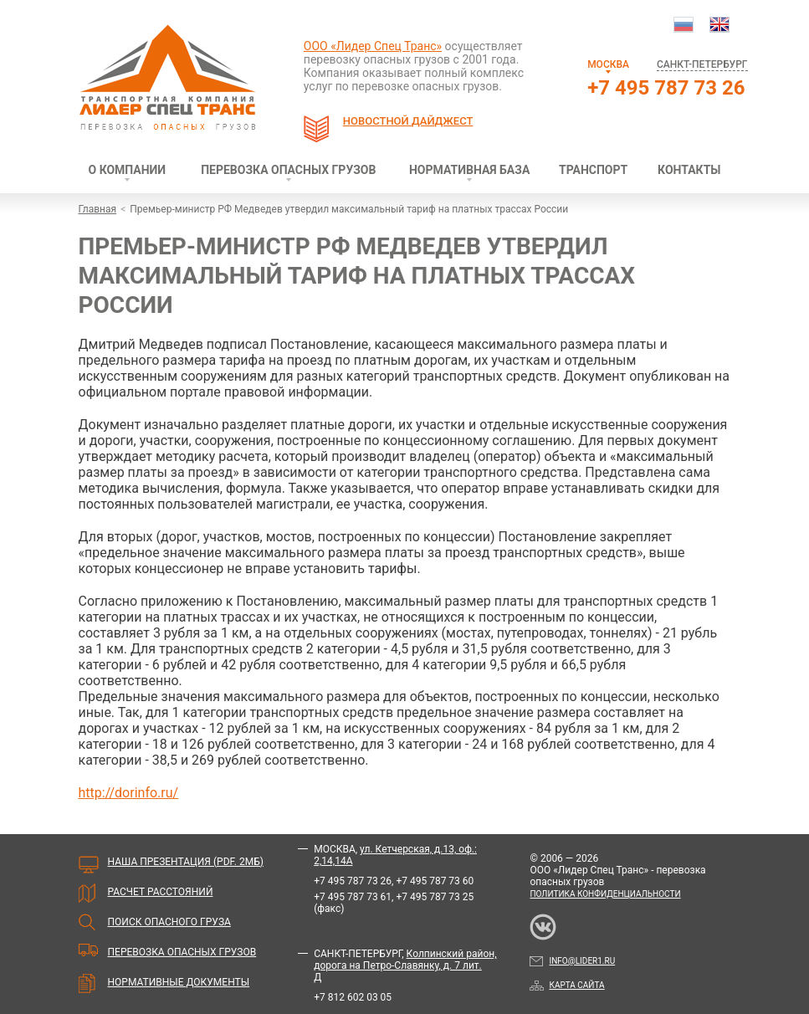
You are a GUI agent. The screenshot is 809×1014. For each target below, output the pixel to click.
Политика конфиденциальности (605, 894)
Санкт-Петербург (702, 64)
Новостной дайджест (408, 121)
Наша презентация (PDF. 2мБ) (186, 862)
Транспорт (593, 170)
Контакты (689, 170)
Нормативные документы (179, 982)
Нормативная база (469, 170)
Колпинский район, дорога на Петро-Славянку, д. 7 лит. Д (405, 965)
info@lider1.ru (572, 960)
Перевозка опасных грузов (288, 170)
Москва (608, 64)
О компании (127, 170)
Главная (98, 209)
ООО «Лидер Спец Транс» (373, 46)
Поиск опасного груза (169, 922)
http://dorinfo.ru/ (129, 793)
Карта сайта (567, 985)
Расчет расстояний (160, 892)
